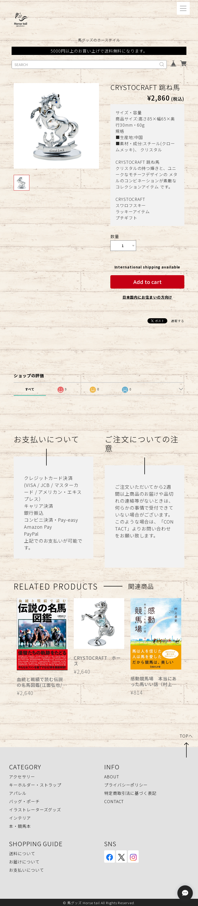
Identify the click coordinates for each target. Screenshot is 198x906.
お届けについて (24, 861)
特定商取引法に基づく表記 (130, 792)
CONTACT (114, 800)
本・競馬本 (20, 825)
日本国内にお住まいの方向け (147, 296)
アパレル (18, 792)
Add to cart (147, 280)
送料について (22, 852)
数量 (114, 236)
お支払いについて (26, 869)
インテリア (20, 817)
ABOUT (111, 775)
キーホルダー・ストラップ (35, 784)
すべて (30, 388)
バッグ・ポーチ (24, 800)
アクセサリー (22, 775)
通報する (177, 319)
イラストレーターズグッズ (35, 808)
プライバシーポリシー (126, 784)
